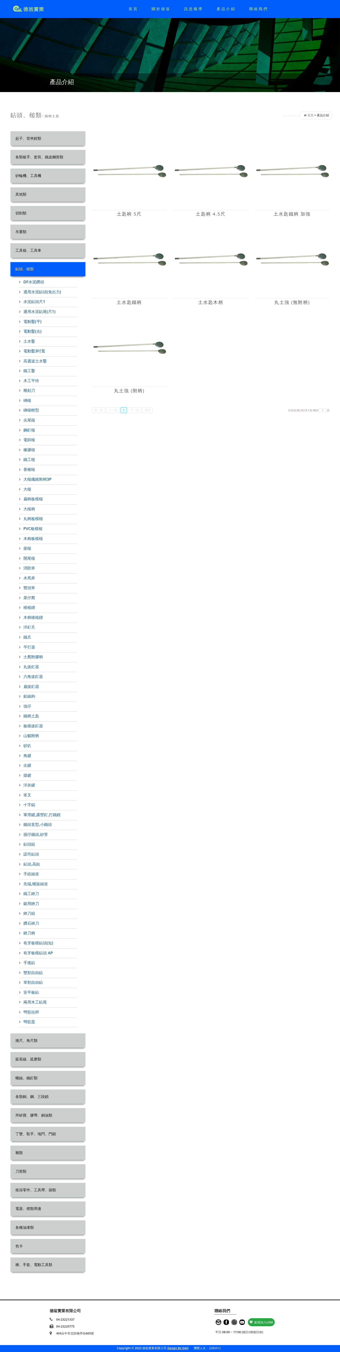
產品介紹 (226, 8)
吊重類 (20, 231)
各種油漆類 (24, 1227)
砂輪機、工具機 (28, 175)
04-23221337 (65, 1319)
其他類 (20, 194)
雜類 (19, 1152)
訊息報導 (193, 8)
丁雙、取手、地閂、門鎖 (35, 1133)
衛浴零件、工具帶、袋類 (35, 1189)
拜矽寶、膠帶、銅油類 (33, 1115)
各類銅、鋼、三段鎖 (32, 1096)
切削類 (20, 213)
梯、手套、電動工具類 (33, 1264)
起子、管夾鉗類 (28, 138)
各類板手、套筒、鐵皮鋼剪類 (39, 156)
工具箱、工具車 (28, 250)
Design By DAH (178, 1348)
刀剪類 (20, 1171)
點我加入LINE (261, 1322)
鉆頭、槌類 (24, 268)
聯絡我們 (258, 8)
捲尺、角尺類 (26, 1040)
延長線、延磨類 (28, 1059)
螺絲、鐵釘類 (26, 1077)
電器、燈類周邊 (28, 1208)
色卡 (19, 1245)
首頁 (133, 8)
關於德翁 (161, 8)
